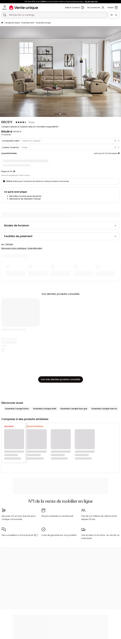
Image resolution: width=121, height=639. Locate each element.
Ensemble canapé (43, 23)
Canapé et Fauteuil (12, 23)
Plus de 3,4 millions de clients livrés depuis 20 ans (99, 518)
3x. (11, 171)
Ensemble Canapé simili (44, 408)
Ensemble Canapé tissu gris (73, 408)
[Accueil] (2, 23)
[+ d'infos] (119, 153)
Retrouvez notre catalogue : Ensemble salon (21, 248)
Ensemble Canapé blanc (17, 408)
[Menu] (4, 6)
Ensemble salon (27, 23)
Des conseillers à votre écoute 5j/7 (20, 535)
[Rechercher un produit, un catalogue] (5, 15)
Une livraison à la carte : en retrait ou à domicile (100, 537)
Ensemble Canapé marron (104, 408)
